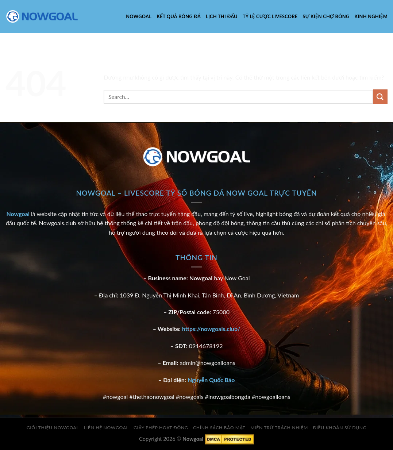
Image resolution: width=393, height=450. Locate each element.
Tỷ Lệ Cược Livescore (270, 16)
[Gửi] (380, 96)
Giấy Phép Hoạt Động (161, 427)
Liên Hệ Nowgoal (106, 427)
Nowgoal (138, 16)
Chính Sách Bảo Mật (219, 427)
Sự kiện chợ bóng (326, 16)
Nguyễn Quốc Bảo (211, 379)
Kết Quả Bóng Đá (179, 16)
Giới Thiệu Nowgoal (53, 427)
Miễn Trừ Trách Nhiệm (279, 427)
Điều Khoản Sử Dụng (339, 427)
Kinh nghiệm (371, 16)
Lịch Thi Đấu (222, 16)
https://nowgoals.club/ (211, 328)
